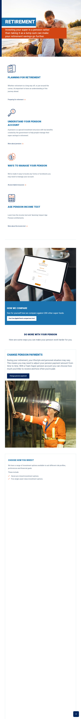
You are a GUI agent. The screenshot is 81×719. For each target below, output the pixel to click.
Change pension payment (18, 299)
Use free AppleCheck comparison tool (22, 242)
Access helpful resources (17, 149)
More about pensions (52, 105)
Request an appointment (18, 652)
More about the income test (54, 149)
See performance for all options (19, 600)
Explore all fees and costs (54, 600)
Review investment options (20, 411)
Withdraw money (16, 481)
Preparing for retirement (16, 105)
